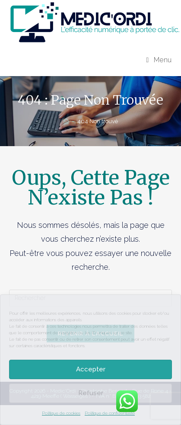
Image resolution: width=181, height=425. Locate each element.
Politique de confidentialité (110, 413)
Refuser (90, 393)
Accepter (90, 369)
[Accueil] (66, 121)
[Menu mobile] (159, 60)
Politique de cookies (61, 413)
